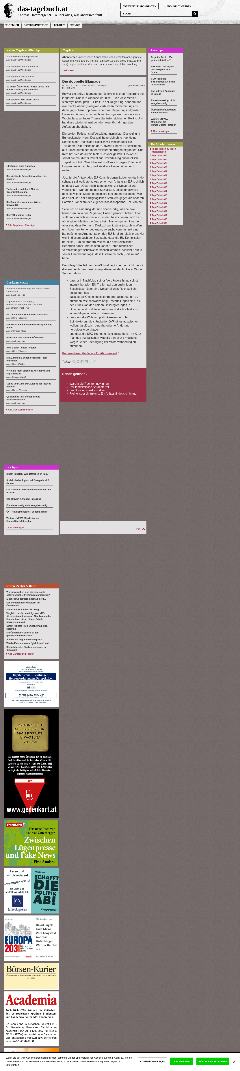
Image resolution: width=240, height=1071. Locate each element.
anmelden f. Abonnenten (139, 6)
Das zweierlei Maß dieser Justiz (22, 99)
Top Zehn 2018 (159, 187)
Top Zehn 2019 (159, 183)
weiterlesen (69, 70)
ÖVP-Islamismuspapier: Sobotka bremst (27, 512)
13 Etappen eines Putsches (20, 166)
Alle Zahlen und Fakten (21, 653)
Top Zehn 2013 (159, 207)
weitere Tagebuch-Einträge (23, 50)
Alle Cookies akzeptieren (212, 1064)
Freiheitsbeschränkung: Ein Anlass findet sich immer (103, 393)
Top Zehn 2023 (159, 167)
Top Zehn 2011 (159, 215)
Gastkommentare (35, 25)
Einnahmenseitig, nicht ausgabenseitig (26, 505)
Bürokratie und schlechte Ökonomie (25, 337)
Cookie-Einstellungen (152, 1064)
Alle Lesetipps (16, 527)
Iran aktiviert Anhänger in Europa (23, 499)
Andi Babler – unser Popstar (21, 347)
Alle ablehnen (181, 1064)
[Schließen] (234, 1065)
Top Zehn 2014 (159, 203)
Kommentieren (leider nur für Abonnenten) (89, 353)
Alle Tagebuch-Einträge (21, 225)
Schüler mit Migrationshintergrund (24, 639)
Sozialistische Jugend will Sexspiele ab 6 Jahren (162, 69)
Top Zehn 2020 (159, 179)
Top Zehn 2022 (159, 171)
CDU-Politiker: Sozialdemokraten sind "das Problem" (163, 82)
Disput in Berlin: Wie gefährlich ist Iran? (27, 474)
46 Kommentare (137, 86)
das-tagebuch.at (42, 8)
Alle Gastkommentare (20, 409)
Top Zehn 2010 (159, 219)
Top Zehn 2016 (159, 195)
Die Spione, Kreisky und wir (87, 390)
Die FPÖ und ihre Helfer (18, 215)
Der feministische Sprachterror (89, 387)
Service (75, 25)
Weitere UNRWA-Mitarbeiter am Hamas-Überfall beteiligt (163, 122)
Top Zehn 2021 (159, 175)
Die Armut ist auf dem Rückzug (22, 609)
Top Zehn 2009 (159, 223)
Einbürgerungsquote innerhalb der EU (26, 599)
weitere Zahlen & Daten (21, 586)
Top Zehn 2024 (159, 163)
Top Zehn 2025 (159, 159)
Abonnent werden (179, 6)
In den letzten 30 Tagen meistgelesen (164, 150)
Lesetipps (59, 25)
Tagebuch (12, 25)
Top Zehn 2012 (159, 211)
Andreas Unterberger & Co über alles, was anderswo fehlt (59, 15)
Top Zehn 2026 (159, 155)
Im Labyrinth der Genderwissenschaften (27, 314)
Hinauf (138, 529)
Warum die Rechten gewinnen (89, 383)
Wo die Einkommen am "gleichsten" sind (27, 643)
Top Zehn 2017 (159, 191)
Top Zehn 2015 (159, 199)
